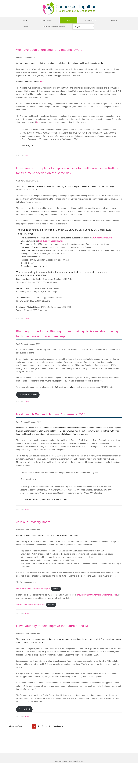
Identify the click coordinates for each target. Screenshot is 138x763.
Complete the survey (28, 404)
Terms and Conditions (59, 761)
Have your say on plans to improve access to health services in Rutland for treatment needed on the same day (67, 173)
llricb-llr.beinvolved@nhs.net (50, 246)
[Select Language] (83, 26)
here (42, 82)
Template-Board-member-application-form (32, 615)
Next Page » (58, 737)
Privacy (70, 761)
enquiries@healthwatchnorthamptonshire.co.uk (97, 605)
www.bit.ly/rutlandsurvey (102, 243)
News (27, 155)
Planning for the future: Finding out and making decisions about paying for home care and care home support (67, 341)
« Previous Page (15, 737)
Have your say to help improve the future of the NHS (66, 636)
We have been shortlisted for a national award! (61, 49)
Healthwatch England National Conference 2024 (62, 424)
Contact (76, 761)
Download (60, 599)
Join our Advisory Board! (39, 531)
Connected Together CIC (69, 8)
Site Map (83, 761)
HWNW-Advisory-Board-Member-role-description (34, 599)
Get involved (24, 720)
